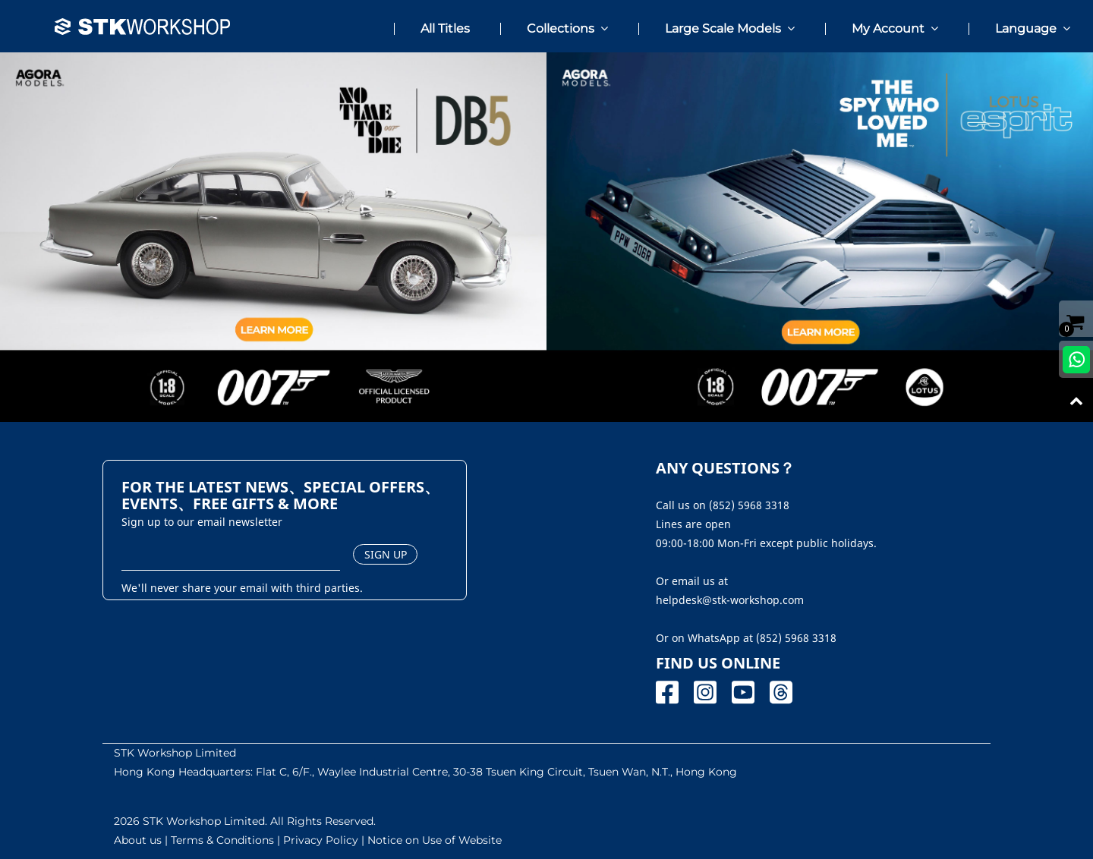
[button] (550, 22)
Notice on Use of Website (434, 840)
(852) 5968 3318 (796, 638)
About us (138, 840)
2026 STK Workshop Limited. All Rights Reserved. (245, 821)
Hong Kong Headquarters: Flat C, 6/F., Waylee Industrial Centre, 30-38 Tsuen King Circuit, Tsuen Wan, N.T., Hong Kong (425, 772)
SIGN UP (385, 554)
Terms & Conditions (222, 840)
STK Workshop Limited (175, 753)
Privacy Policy (320, 840)
